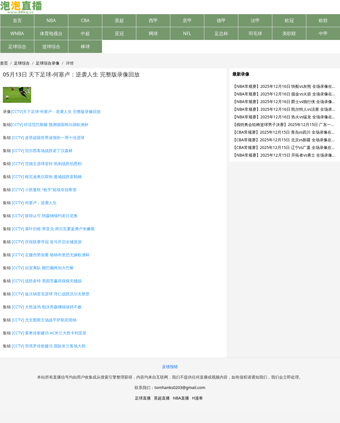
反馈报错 (170, 366)
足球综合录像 (48, 63)
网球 (153, 33)
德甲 (221, 20)
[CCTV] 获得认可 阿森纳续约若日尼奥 (45, 215)
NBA (51, 20)
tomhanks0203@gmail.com (179, 387)
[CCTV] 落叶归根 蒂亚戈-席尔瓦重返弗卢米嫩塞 (53, 228)
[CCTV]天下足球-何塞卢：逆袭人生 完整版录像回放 (56, 111)
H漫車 (197, 398)
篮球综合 (51, 46)
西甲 (153, 20)
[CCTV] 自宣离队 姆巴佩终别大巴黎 (43, 267)
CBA (85, 20)
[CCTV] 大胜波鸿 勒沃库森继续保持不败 (47, 306)
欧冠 (289, 20)
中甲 (323, 33)
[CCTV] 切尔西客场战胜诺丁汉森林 (42, 150)
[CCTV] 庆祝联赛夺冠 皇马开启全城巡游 (47, 241)
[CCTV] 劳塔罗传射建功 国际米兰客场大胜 (49, 346)
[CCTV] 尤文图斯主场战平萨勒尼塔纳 (44, 319)
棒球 (85, 46)
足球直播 (143, 398)
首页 (17, 20)
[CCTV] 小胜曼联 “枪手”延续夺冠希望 (44, 189)
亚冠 (119, 33)
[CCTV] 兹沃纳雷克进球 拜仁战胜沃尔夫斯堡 (51, 293)
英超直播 (162, 398)
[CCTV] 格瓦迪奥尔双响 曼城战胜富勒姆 (47, 176)
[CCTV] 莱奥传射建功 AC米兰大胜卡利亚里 (49, 333)
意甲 (187, 20)
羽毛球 (255, 33)
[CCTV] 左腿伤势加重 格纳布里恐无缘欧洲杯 (51, 254)
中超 (85, 33)
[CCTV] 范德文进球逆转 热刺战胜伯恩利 (47, 163)
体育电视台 (51, 33)
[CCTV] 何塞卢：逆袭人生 (34, 202)
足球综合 (17, 46)
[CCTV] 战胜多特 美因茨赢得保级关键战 (47, 280)
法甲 (255, 20)
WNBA (17, 33)
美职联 (289, 33)
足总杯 (221, 33)
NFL (187, 33)
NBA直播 (181, 398)
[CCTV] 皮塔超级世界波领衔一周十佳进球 (48, 137)
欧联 (323, 20)
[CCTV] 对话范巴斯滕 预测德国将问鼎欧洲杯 (49, 124)
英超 (119, 20)
